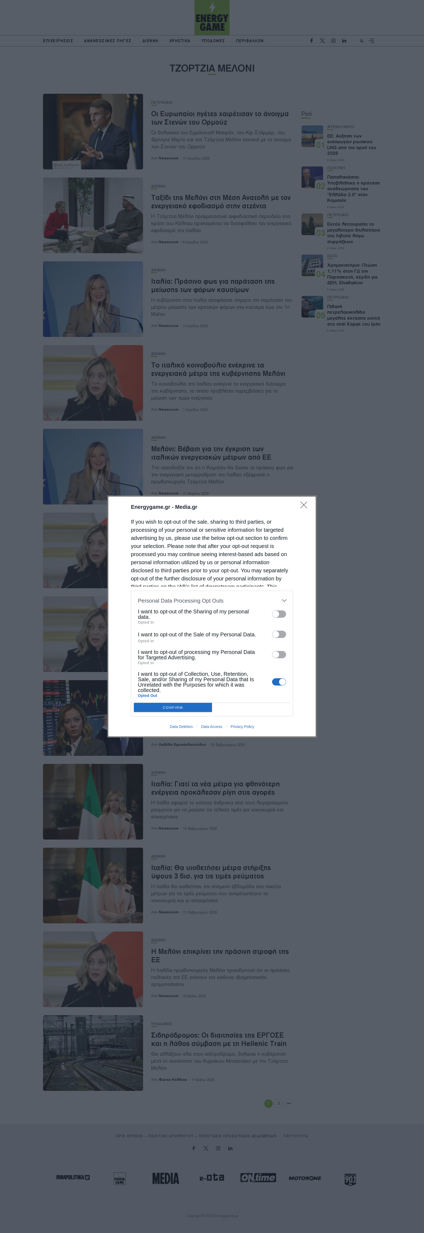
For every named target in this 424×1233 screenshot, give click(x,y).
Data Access (211, 726)
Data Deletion (181, 726)
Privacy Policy (242, 726)
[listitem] (212, 600)
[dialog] (212, 616)
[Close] (305, 507)
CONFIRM (173, 708)
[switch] (279, 614)
